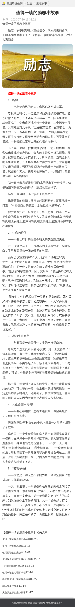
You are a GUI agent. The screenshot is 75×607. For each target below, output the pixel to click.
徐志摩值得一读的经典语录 (16, 579)
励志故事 (41, 3)
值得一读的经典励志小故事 (16, 539)
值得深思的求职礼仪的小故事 (17, 559)
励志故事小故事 (10, 586)
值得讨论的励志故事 (12, 552)
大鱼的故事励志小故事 (14, 592)
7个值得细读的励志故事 (14, 566)
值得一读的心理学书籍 (14, 572)
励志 (29, 3)
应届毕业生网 (15, 3)
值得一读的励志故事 (12, 546)
